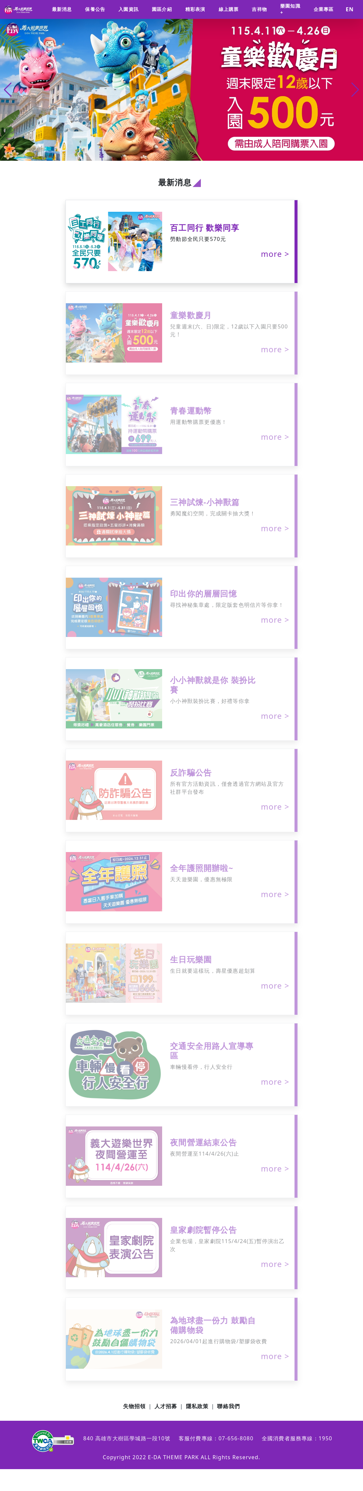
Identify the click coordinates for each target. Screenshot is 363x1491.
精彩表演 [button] (195, 9)
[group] (181, 90)
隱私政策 (197, 1406)
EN (350, 9)
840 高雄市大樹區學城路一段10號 (127, 1438)
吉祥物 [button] (259, 9)
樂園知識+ (290, 9)
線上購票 (229, 9)
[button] (355, 90)
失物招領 (134, 1406)
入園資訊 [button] (128, 9)
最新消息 (62, 9)
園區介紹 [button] (162, 9)
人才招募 (166, 1406)
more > (275, 254)
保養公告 (95, 9)
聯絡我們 (228, 1406)
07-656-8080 (235, 1438)
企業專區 (324, 9)
